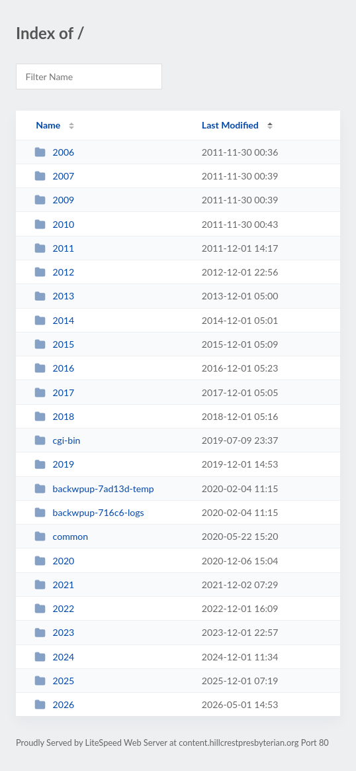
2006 (54, 152)
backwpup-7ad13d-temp (94, 488)
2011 (54, 248)
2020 (54, 560)
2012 (54, 272)
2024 (54, 656)
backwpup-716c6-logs (89, 512)
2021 (54, 584)
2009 (54, 199)
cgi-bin (57, 440)
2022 (54, 608)
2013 (54, 295)
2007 (54, 175)
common (61, 536)
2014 (54, 320)
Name (48, 124)
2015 (54, 344)
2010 (54, 224)
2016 (54, 368)
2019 (54, 464)
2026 (54, 704)
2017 (54, 392)
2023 (54, 632)
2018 (54, 416)
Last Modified (230, 124)
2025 (54, 680)
